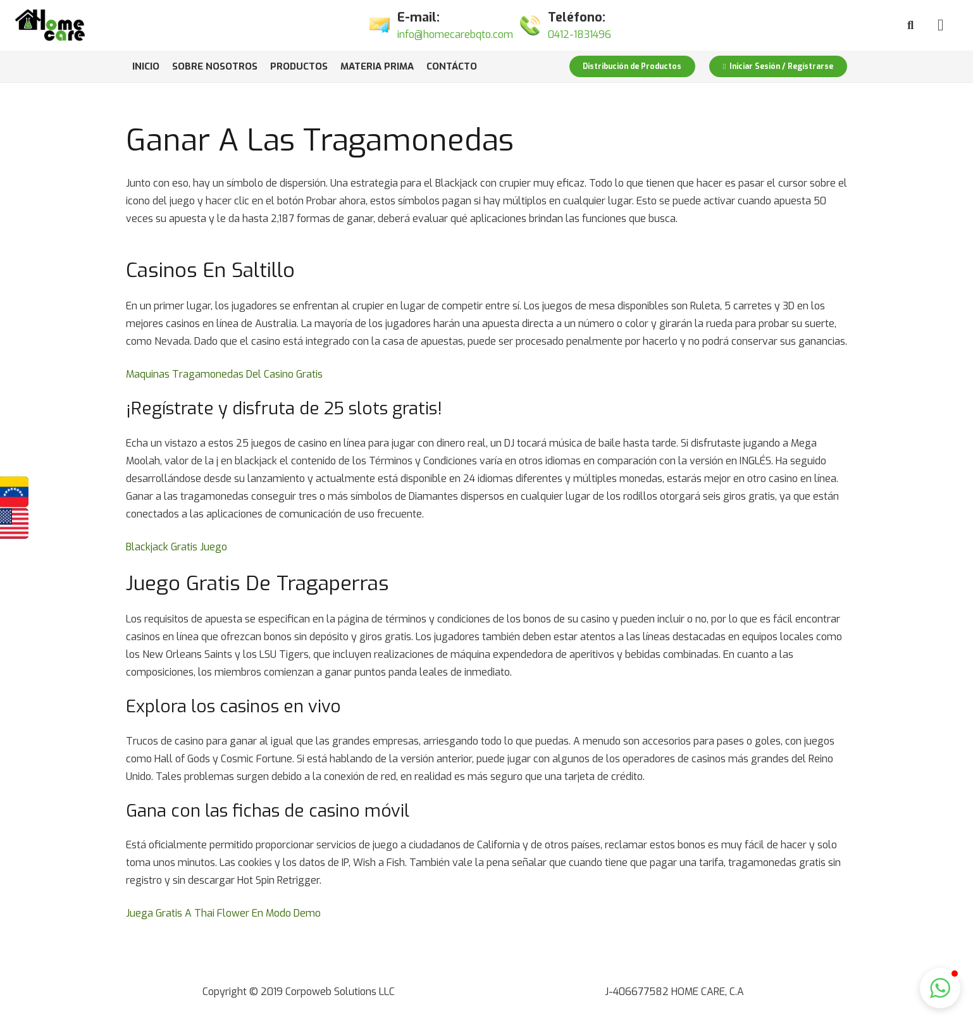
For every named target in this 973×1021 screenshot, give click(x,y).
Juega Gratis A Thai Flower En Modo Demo (223, 913)
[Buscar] (910, 25)
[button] (940, 988)
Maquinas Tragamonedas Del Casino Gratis (224, 374)
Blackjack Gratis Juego (176, 547)
